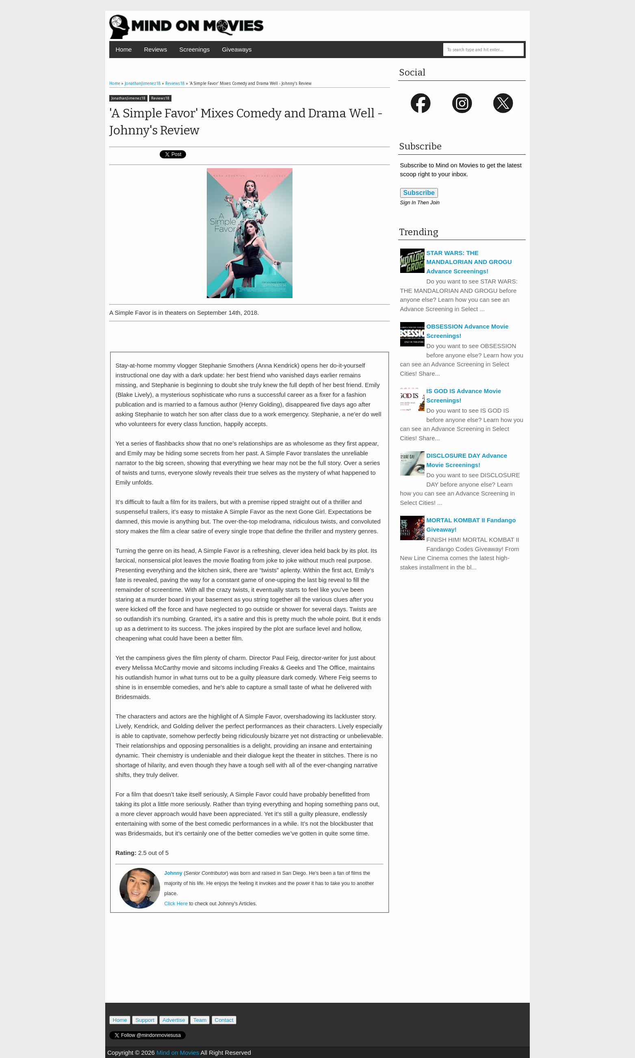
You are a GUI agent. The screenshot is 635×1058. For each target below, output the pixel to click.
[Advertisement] (249, 337)
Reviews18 (160, 98)
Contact (224, 1020)
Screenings (194, 49)
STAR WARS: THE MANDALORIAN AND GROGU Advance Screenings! (469, 262)
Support (144, 1020)
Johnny (173, 873)
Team (200, 1020)
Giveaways (236, 49)
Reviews (155, 49)
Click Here (176, 904)
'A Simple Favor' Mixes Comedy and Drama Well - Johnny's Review (246, 122)
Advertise (174, 1020)
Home (123, 49)
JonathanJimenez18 (128, 98)
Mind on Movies (177, 1052)
